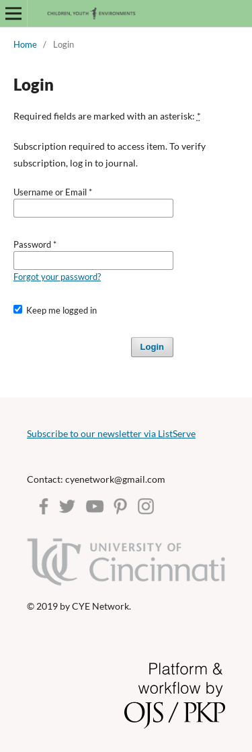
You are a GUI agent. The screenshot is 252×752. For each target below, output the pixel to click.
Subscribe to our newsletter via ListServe (111, 433)
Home (25, 44)
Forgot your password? (57, 276)
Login (152, 347)
